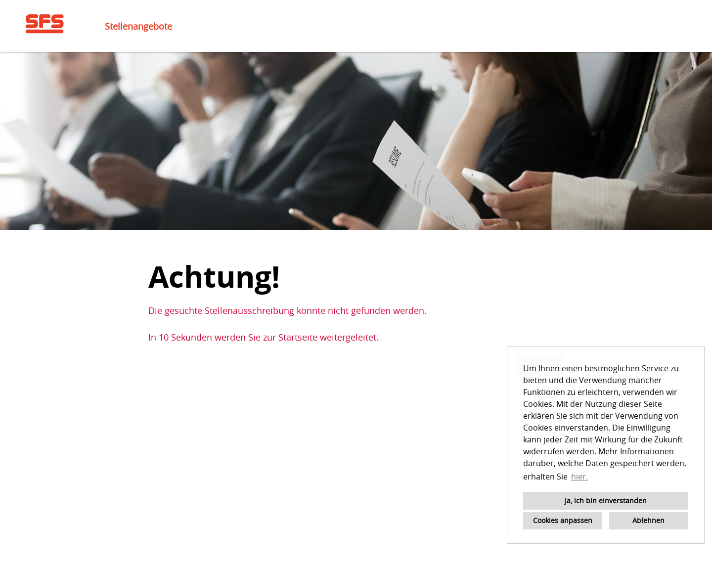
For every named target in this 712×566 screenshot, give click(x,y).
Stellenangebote (138, 26)
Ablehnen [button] (648, 520)
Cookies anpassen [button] (562, 520)
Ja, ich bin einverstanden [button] (606, 500)
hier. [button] (579, 476)
